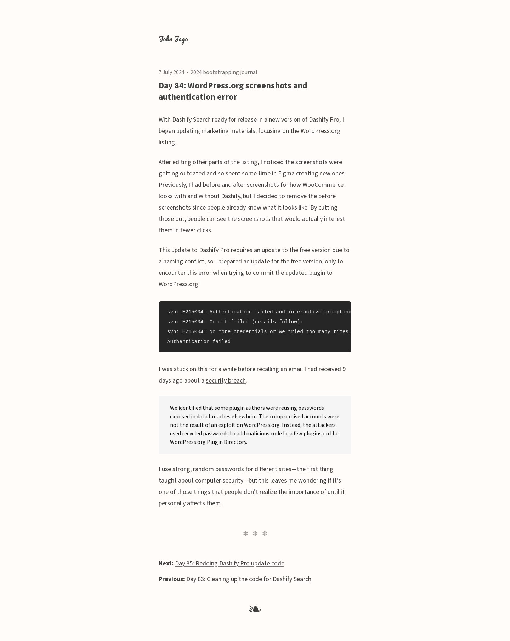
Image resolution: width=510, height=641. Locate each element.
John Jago (173, 38)
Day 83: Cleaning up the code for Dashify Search (248, 579)
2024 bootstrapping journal (224, 72)
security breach (226, 380)
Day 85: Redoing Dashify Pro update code (229, 563)
